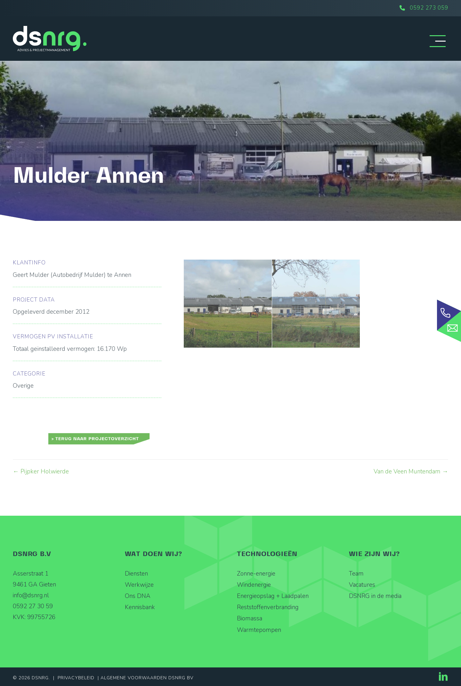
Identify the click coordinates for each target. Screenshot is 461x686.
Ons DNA (137, 596)
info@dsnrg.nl (31, 595)
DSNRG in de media (375, 596)
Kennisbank (140, 607)
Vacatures (362, 585)
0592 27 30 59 (33, 606)
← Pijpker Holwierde (41, 471)
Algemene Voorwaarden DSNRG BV (147, 678)
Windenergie (254, 585)
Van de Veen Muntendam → (411, 471)
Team (356, 573)
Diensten (136, 573)
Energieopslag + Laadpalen (273, 596)
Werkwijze (139, 585)
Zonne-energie (256, 573)
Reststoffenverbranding (268, 607)
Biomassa (249, 618)
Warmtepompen (259, 630)
